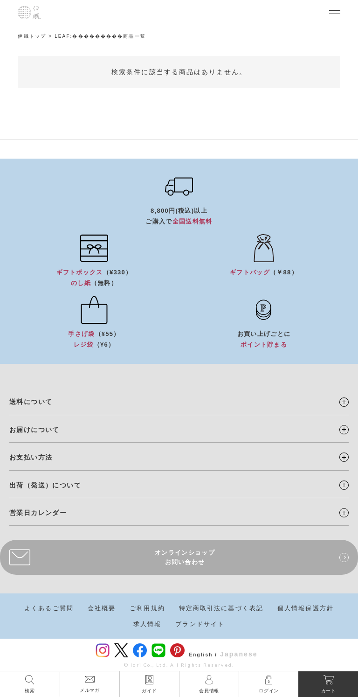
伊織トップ (32, 36)
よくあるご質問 (49, 608)
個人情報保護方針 (305, 608)
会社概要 (102, 608)
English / (203, 654)
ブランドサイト (200, 623)
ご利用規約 (147, 608)
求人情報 (147, 623)
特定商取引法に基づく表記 (221, 608)
